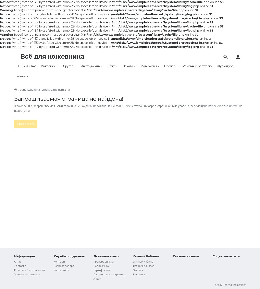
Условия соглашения (27, 274)
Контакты (60, 261)
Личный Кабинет (144, 261)
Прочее (171, 66)
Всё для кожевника (52, 56)
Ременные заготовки (197, 66)
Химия (22, 76)
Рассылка (139, 274)
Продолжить (26, 124)
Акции (97, 278)
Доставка (20, 266)
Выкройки (49, 66)
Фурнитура (226, 66)
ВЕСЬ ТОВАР (26, 66)
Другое (69, 66)
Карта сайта (61, 270)
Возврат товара (64, 266)
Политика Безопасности (29, 270)
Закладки (139, 270)
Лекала (129, 66)
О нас (17, 261)
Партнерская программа (109, 274)
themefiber (239, 285)
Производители (104, 261)
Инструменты (92, 66)
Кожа (113, 66)
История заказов (144, 266)
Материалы (149, 66)
